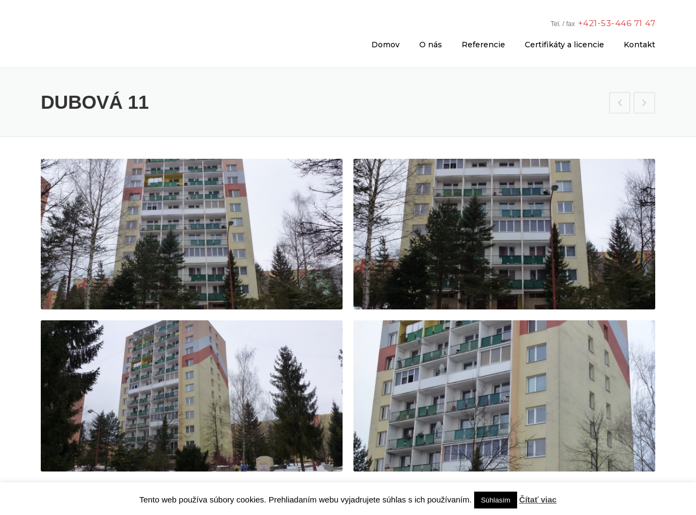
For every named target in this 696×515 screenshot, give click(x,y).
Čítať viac (538, 499)
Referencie (483, 44)
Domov (385, 44)
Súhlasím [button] (495, 500)
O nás (430, 44)
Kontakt (639, 44)
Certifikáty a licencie (564, 44)
